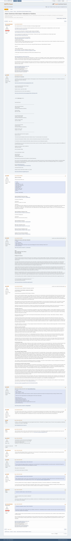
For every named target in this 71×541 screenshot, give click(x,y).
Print (65, 21)
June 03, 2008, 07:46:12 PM (18, 238)
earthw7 (7, 438)
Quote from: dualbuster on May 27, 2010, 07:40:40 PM (24, 506)
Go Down (6, 21)
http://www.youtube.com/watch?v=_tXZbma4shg (22, 247)
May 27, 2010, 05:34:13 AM (18, 450)
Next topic (64, 18)
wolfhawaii (8, 450)
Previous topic (59, 18)
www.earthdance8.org (21, 165)
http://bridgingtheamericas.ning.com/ (21, 425)
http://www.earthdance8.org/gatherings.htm (22, 171)
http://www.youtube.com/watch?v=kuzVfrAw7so (22, 212)
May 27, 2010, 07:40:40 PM (18, 489)
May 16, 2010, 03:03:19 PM (18, 420)
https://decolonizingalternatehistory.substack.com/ (22, 66)
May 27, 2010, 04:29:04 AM (18, 438)
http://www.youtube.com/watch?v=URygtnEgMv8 (23, 405)
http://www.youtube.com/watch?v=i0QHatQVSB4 (23, 221)
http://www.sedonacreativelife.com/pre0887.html (22, 38)
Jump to (52, 533)
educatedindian (9, 24)
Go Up (6, 529)
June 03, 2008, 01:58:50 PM (18, 24)
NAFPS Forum (8, 4)
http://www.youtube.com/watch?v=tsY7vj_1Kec (22, 225)
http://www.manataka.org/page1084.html (40, 432)
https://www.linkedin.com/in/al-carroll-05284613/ (22, 525)
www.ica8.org (28, 165)
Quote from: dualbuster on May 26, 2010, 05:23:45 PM (24, 476)
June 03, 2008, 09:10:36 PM (18, 409)
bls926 (7, 75)
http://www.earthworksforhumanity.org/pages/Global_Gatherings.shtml (26, 93)
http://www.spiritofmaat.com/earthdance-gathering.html (23, 282)
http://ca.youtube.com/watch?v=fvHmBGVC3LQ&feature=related (25, 50)
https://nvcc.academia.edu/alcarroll (20, 67)
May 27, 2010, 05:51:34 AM (18, 474)
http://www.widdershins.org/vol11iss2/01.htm (22, 56)
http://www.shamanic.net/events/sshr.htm (21, 35)
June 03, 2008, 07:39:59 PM (18, 175)
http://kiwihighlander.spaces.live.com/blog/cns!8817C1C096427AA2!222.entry (27, 32)
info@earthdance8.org (20, 164)
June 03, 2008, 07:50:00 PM (18, 286)
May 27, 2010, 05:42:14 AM (18, 459)
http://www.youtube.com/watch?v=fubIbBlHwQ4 (22, 197)
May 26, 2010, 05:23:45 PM (18, 429)
